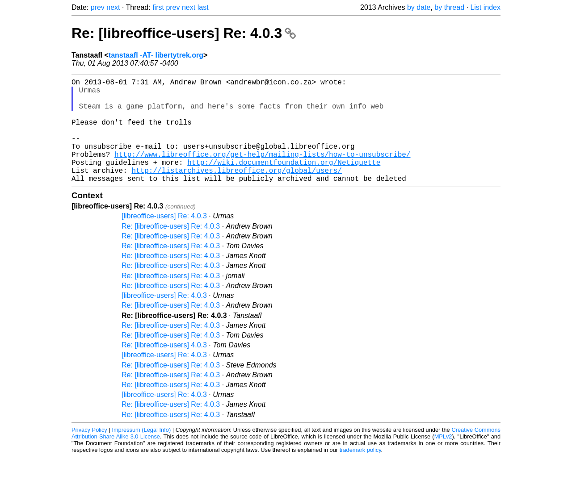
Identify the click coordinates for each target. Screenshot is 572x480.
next (113, 7)
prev (98, 7)
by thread (449, 7)
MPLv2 (443, 459)
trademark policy (360, 473)
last (203, 7)
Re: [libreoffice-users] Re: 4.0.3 (184, 33)
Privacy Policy (89, 453)
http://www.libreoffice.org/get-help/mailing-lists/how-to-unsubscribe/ (262, 172)
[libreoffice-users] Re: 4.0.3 (164, 239)
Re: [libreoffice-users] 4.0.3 (164, 368)
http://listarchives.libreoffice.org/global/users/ (236, 191)
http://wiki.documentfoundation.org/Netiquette (283, 182)
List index (485, 7)
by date (418, 7)
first (158, 7)
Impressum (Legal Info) (141, 453)
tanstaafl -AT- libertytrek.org (156, 55)
